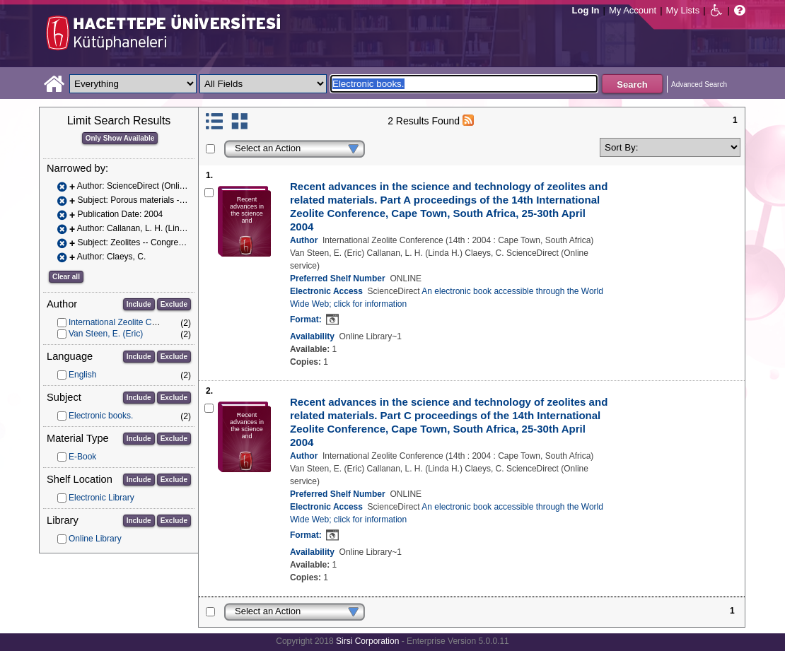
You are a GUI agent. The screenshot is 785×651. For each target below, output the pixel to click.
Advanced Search (699, 84)
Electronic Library (101, 498)
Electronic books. (101, 416)
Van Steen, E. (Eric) (106, 334)
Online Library (95, 539)
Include (139, 304)
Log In (586, 10)
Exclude (174, 304)
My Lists (683, 10)
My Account (632, 10)
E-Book (82, 457)
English (82, 375)
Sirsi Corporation (367, 641)
